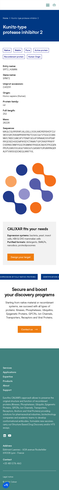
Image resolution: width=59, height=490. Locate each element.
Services (7, 367)
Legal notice (8, 476)
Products (8, 381)
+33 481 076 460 (12, 463)
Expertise (8, 376)
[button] (48, 5)
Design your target (20, 257)
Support (7, 390)
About (6, 385)
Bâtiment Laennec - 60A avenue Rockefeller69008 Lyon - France (24, 451)
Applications (9, 372)
